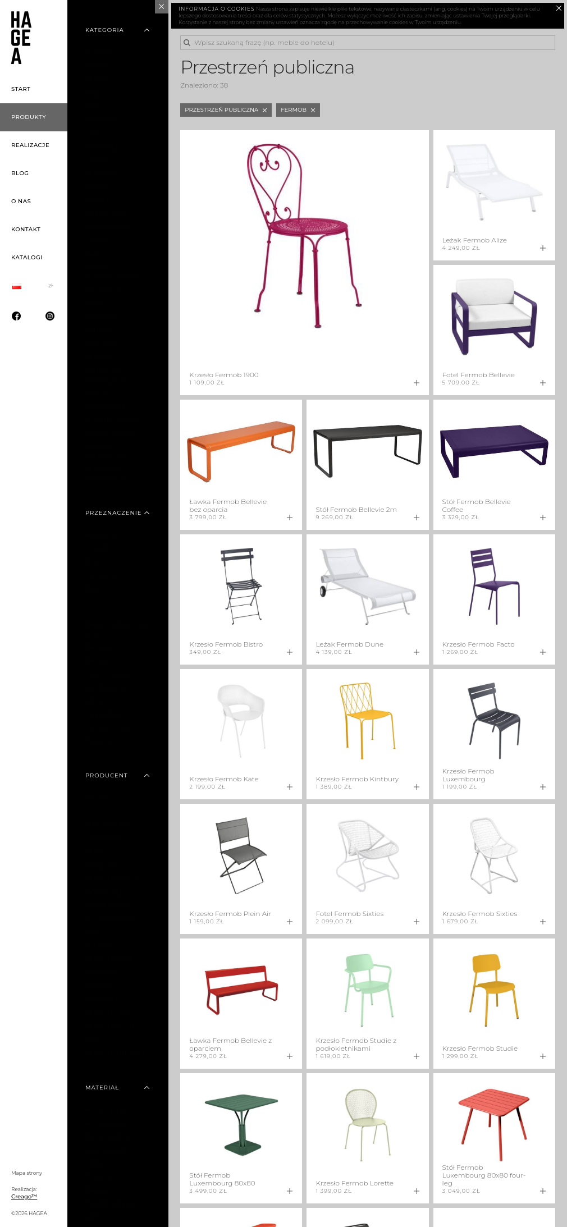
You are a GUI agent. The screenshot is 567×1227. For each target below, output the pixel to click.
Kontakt (25, 229)
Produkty (28, 117)
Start (21, 89)
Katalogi (27, 257)
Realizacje (30, 145)
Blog (20, 173)
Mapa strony (26, 1173)
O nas (21, 201)
